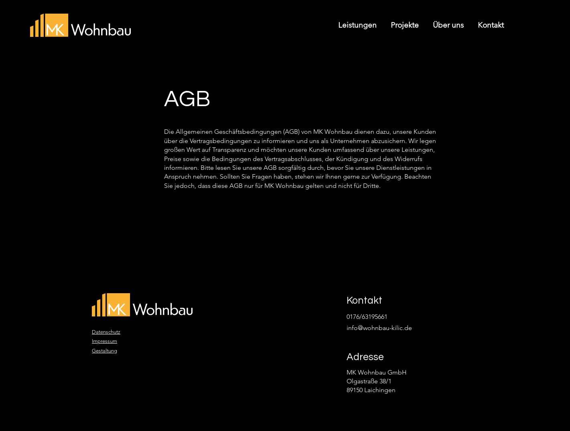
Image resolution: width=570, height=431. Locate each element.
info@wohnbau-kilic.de (379, 328)
